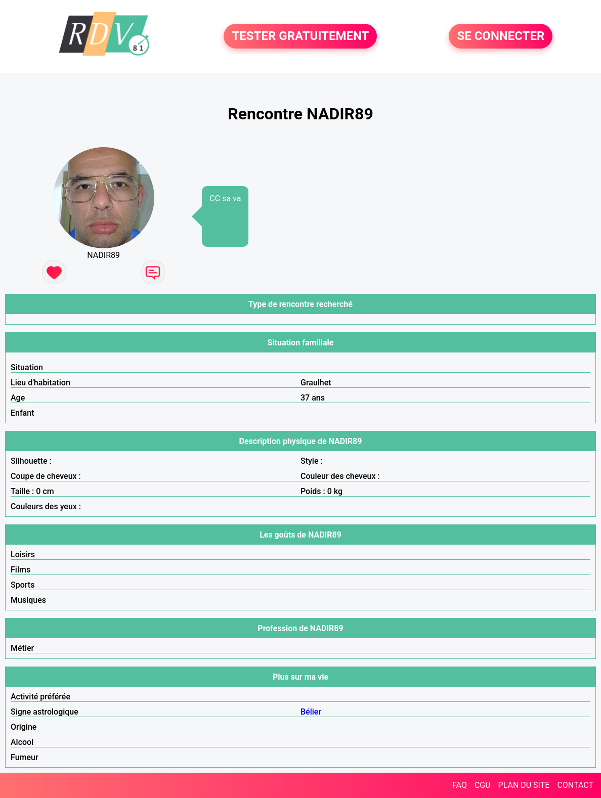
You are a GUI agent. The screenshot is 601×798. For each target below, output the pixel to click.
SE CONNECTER (500, 36)
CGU (483, 785)
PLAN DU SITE (524, 785)
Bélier (310, 712)
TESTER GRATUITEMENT (300, 36)
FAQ (459, 785)
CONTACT (575, 785)
